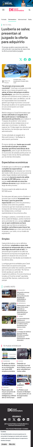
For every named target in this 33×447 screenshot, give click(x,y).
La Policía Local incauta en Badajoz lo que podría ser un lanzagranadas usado (24, 394)
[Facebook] (19, 419)
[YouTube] (5, 419)
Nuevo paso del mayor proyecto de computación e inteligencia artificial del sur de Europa (9, 394)
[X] (14, 419)
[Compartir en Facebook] (25, 59)
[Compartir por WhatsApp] (29, 59)
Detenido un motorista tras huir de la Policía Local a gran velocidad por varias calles (24, 367)
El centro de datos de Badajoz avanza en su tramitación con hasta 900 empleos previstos (8, 367)
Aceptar (4, 444)
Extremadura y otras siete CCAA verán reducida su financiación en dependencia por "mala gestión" (23, 309)
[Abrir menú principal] (3, 10)
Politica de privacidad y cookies (17, 429)
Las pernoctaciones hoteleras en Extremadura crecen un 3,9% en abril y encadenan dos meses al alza (23, 322)
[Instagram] (9, 419)
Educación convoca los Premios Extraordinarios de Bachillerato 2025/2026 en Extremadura (23, 296)
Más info (12, 444)
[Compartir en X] (20, 59)
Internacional (22, 19)
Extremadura (12, 19)
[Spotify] (23, 419)
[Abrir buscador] (29, 10)
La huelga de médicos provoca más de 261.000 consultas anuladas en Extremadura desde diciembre (24, 335)
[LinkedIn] (28, 419)
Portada (3, 19)
